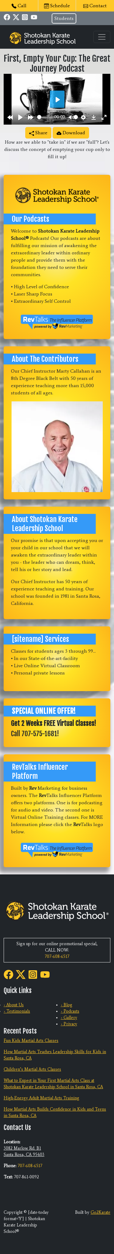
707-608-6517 (57, 956)
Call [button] (19, 5)
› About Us (14, 1004)
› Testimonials (17, 1011)
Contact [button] (95, 5)
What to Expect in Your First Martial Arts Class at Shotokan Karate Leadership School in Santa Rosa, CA (53, 1083)
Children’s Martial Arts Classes (32, 1069)
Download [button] (71, 133)
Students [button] (64, 18)
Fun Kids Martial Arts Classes (31, 1040)
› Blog (66, 1004)
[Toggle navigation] (101, 37)
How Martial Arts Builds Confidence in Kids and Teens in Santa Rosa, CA (55, 1112)
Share (38, 133)
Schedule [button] (57, 5)
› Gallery (69, 1017)
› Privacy (69, 1024)
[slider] (45, 117)
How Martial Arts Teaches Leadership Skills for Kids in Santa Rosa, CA (55, 1055)
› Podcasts (70, 1011)
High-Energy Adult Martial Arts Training (41, 1098)
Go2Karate (100, 1212)
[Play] (20, 117)
